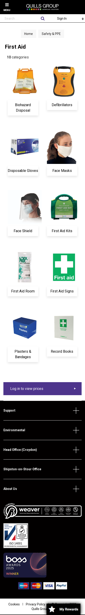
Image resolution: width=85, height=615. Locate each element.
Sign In (62, 18)
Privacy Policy (35, 604)
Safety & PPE (51, 34)
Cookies (14, 604)
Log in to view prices (26, 388)
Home (28, 34)
